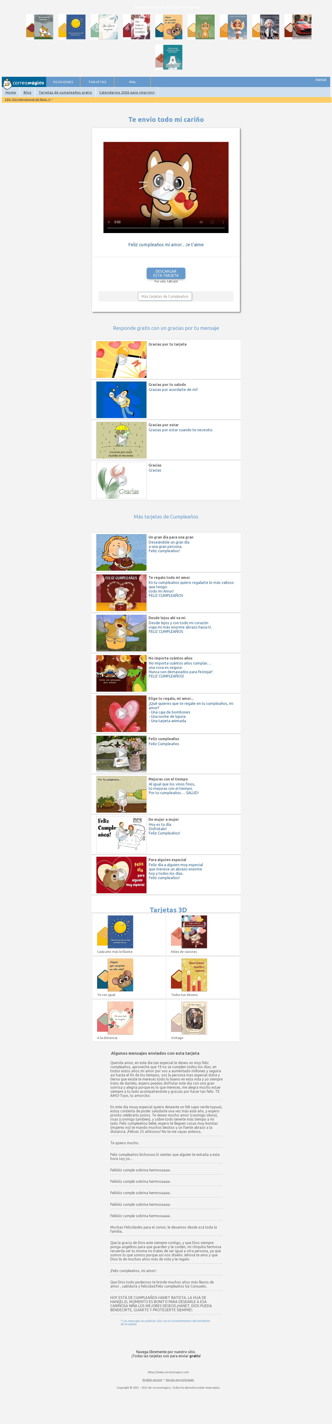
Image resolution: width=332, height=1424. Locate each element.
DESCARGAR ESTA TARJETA (166, 273)
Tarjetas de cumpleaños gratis (65, 92)
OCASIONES (63, 82)
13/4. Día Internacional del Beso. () (27, 99)
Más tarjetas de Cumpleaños (165, 296)
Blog (27, 92)
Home (10, 92)
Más (132, 82)
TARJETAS (97, 82)
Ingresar (321, 79)
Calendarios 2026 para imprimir (127, 92)
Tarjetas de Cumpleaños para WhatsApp (166, 7)
